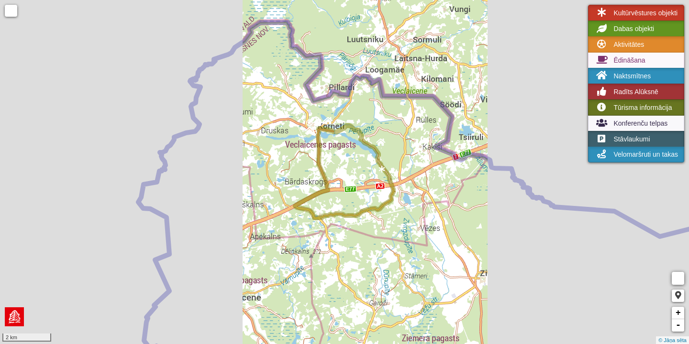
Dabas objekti (624, 28)
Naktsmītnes (622, 76)
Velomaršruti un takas (636, 154)
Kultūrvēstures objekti (636, 13)
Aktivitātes (619, 44)
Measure (678, 278)
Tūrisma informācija (633, 107)
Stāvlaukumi (622, 139)
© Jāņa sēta (672, 340)
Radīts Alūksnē (626, 92)
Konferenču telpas (630, 123)
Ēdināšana (619, 60)
